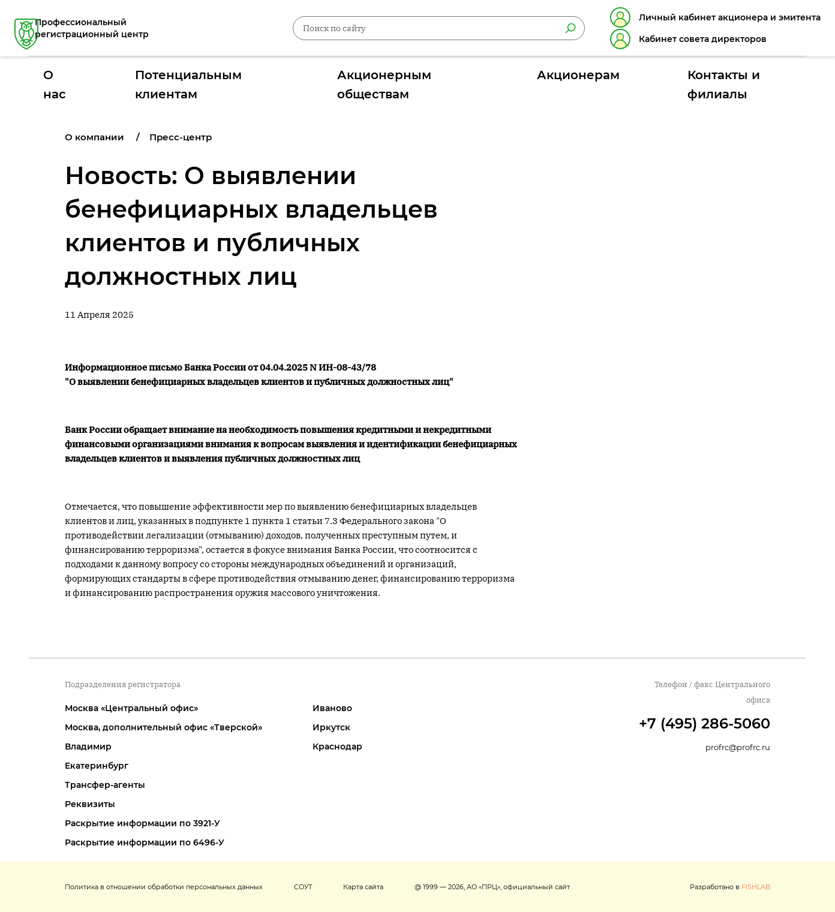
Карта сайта (363, 887)
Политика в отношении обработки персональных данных (164, 887)
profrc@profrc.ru (737, 747)
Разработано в (730, 887)
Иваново (332, 708)
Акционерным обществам (413, 79)
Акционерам (541, 79)
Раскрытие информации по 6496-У (144, 842)
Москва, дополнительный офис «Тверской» (163, 727)
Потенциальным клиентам (254, 79)
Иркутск (331, 727)
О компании (94, 137)
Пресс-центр (180, 137)
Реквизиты (90, 804)
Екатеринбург (96, 765)
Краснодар (337, 746)
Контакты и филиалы (658, 79)
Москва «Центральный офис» (131, 708)
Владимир (88, 746)
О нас (141, 79)
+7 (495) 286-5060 (704, 723)
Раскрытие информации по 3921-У (142, 823)
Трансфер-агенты (105, 784)
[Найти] (556, 30)
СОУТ (303, 887)
